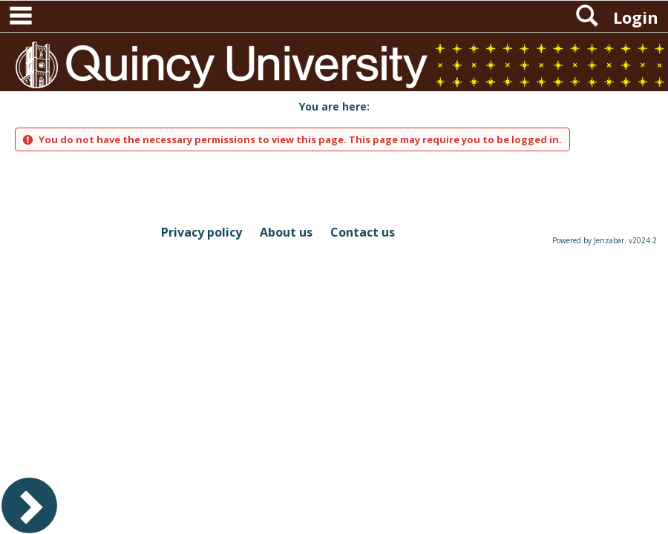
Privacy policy (201, 232)
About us (286, 232)
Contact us (362, 232)
